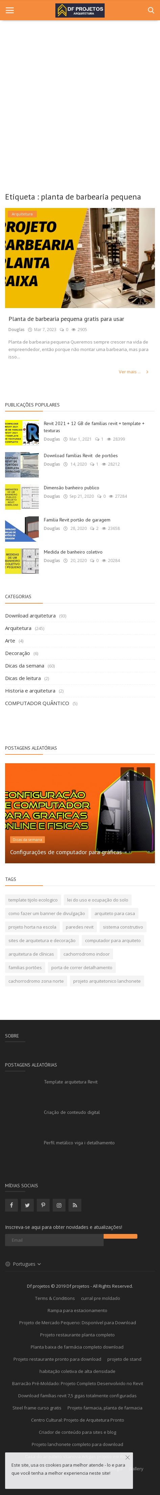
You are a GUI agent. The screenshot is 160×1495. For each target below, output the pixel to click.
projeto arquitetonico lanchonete (107, 981)
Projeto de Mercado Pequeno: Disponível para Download (77, 1322)
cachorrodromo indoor (86, 954)
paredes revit (80, 927)
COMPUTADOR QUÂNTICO (37, 703)
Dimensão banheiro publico (71, 488)
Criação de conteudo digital (72, 1112)
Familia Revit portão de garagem (77, 520)
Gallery (136, 1469)
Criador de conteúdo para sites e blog (77, 1432)
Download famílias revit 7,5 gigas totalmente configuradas (77, 1396)
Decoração (17, 653)
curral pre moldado (100, 1298)
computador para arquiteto (113, 940)
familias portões (25, 967)
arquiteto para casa (115, 913)
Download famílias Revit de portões (81, 455)
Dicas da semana (24, 665)
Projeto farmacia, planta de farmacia (105, 1408)
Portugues (23, 1264)
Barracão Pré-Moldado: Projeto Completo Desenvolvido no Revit (77, 1383)
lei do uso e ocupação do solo (97, 900)
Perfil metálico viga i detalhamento (79, 1143)
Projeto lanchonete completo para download (77, 1444)
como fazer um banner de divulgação (46, 913)
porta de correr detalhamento (81, 967)
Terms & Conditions (55, 1298)
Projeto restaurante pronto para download (57, 1359)
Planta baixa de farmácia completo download (78, 1347)
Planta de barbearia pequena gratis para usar (66, 319)
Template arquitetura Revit (71, 1082)
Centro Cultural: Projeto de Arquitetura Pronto (77, 1420)
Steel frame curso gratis (36, 1408)
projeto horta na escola (32, 927)
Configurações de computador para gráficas (66, 852)
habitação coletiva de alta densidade (77, 1371)
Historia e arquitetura (30, 690)
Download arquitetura (30, 615)
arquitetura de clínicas (31, 954)
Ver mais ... (134, 372)
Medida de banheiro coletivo (73, 552)
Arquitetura (18, 628)
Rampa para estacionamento (77, 1310)
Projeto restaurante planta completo (77, 1335)
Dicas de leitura (23, 678)
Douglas (16, 329)
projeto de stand (124, 1359)
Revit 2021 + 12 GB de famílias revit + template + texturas (94, 427)
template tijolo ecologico (33, 900)
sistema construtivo (123, 927)
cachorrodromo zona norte (36, 981)
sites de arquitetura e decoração (42, 940)
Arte (10, 640)
